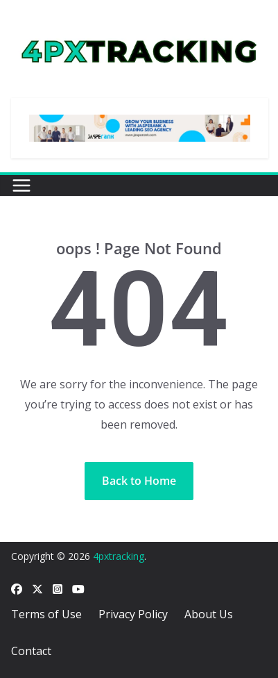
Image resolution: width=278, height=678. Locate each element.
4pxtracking (118, 556)
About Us (208, 614)
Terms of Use (46, 614)
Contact (31, 651)
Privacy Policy (133, 614)
